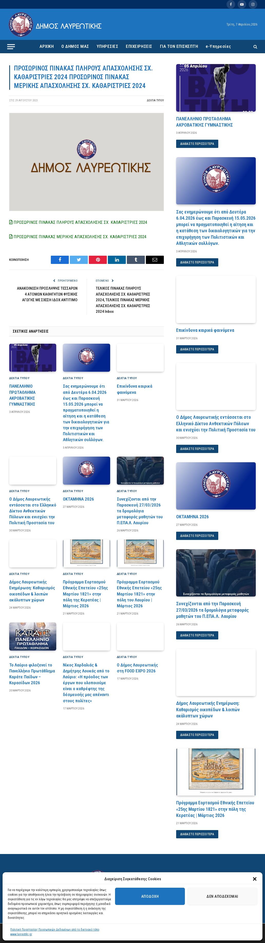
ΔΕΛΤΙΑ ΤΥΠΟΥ (155, 100)
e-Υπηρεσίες (218, 46)
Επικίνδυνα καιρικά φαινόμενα (134, 389)
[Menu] (11, 46)
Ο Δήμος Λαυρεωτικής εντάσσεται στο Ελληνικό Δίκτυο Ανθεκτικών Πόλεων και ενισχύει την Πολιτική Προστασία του (32, 510)
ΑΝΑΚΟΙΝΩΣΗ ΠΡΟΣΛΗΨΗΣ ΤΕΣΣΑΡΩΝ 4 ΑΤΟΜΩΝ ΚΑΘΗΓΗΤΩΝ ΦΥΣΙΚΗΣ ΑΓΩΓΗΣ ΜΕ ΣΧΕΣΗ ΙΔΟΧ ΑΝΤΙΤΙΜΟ (47, 294)
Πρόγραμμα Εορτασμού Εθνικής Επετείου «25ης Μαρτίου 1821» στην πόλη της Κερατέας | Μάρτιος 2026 (85, 593)
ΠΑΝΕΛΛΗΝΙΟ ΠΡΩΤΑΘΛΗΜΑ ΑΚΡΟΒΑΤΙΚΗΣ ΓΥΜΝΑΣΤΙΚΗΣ (22, 395)
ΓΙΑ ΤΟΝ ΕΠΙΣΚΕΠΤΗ (179, 46)
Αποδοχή (150, 896)
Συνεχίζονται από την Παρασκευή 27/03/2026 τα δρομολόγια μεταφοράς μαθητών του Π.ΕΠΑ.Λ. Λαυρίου (140, 510)
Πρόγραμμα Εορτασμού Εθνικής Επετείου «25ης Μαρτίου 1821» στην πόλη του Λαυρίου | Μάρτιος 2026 (139, 593)
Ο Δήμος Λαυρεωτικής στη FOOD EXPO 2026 (137, 667)
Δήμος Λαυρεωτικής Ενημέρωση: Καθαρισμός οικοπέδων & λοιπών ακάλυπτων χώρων (32, 590)
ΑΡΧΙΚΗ (47, 46)
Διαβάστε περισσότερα (197, 144)
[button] (254, 879)
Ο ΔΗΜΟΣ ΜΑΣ (75, 46)
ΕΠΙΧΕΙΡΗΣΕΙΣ (139, 46)
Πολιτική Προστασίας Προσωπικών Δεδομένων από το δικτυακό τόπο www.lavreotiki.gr (54, 932)
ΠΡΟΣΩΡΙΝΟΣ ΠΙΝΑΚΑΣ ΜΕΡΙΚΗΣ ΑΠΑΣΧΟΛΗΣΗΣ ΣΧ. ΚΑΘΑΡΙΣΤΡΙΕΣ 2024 (77, 236)
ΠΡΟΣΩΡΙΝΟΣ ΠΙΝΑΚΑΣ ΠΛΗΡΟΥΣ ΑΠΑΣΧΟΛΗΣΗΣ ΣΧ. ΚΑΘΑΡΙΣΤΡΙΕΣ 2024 (78, 222)
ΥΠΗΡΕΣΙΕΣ (107, 46)
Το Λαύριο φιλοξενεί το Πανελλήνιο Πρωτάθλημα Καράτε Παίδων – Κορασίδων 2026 (32, 673)
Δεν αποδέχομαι (222, 896)
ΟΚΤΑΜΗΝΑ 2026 (78, 499)
